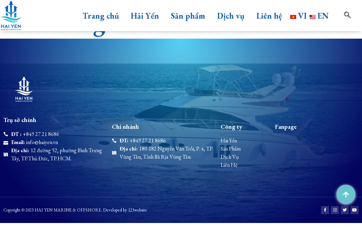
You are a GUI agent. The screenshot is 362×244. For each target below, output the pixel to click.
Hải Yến (145, 16)
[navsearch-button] (338, 15)
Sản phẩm (188, 16)
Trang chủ (100, 16)
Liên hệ (269, 16)
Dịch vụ (230, 16)
